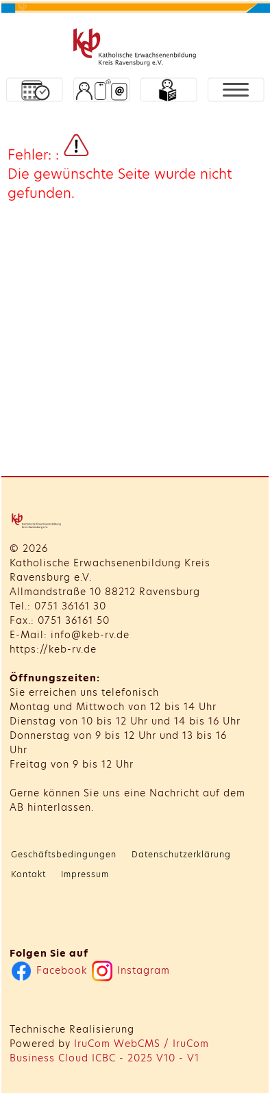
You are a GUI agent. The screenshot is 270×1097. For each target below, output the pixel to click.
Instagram (131, 970)
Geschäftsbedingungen (63, 854)
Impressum (85, 874)
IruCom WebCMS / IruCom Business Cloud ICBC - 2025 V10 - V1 (109, 1051)
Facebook (49, 970)
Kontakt (28, 874)
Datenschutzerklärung (181, 854)
